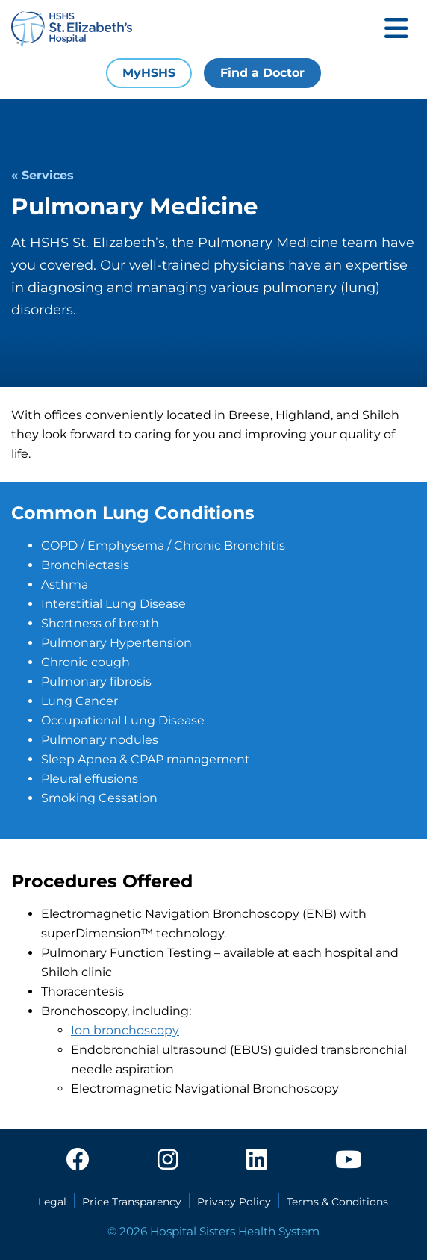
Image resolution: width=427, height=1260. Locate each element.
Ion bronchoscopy (125, 1030)
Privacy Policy (234, 1201)
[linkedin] (256, 1160)
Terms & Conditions (337, 1201)
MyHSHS (148, 73)
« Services (42, 175)
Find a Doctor (262, 73)
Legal (52, 1201)
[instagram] (168, 1160)
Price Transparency (131, 1201)
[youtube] (348, 1160)
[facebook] (78, 1160)
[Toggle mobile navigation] (396, 29)
